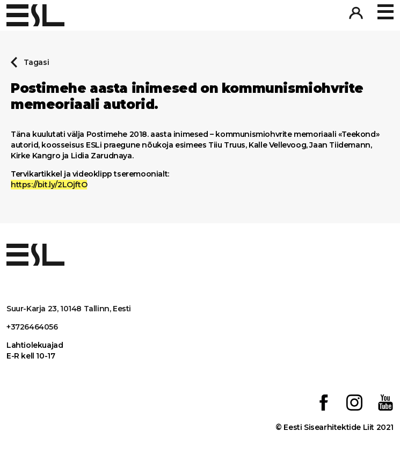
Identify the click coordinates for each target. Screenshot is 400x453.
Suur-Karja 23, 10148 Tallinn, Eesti (68, 308)
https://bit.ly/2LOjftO (49, 184)
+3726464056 (32, 327)
